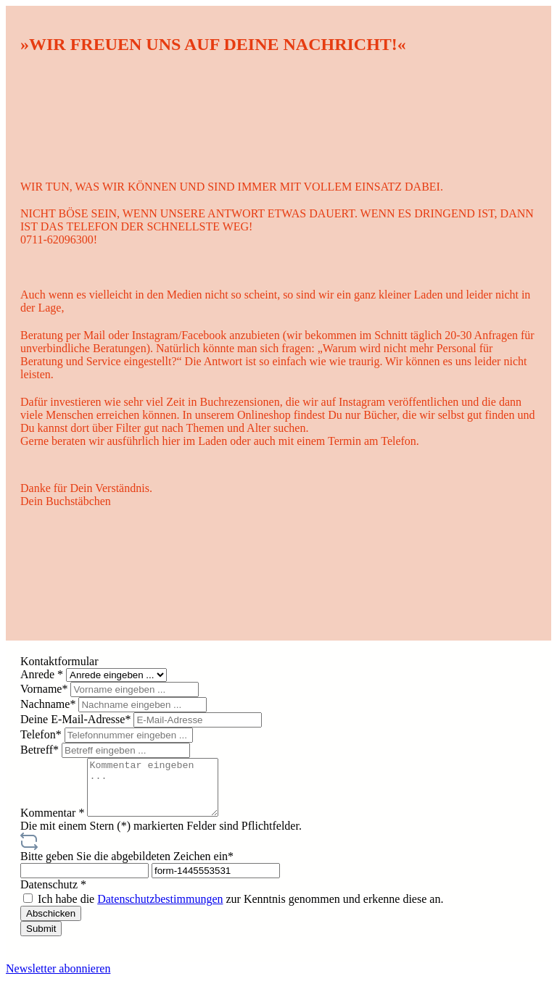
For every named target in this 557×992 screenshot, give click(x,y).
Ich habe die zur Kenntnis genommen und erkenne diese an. (240, 910)
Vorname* (45, 689)
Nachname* (49, 704)
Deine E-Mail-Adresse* (76, 719)
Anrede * (43, 674)
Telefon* (42, 734)
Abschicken (50, 924)
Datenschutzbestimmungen (160, 910)
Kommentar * (53, 823)
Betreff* (41, 749)
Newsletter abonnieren (58, 979)
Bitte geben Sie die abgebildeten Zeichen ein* (127, 867)
